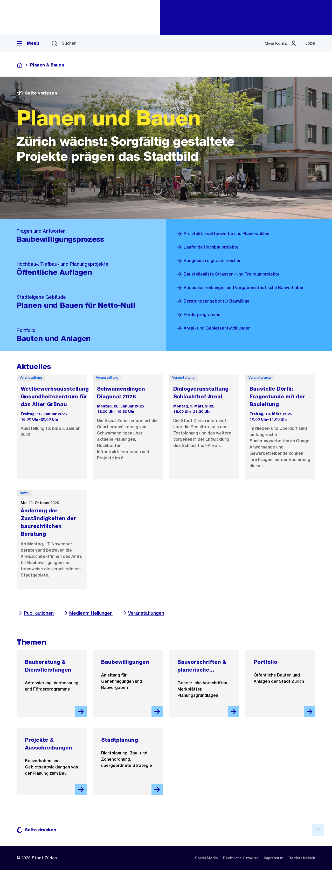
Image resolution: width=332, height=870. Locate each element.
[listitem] (206, 858)
